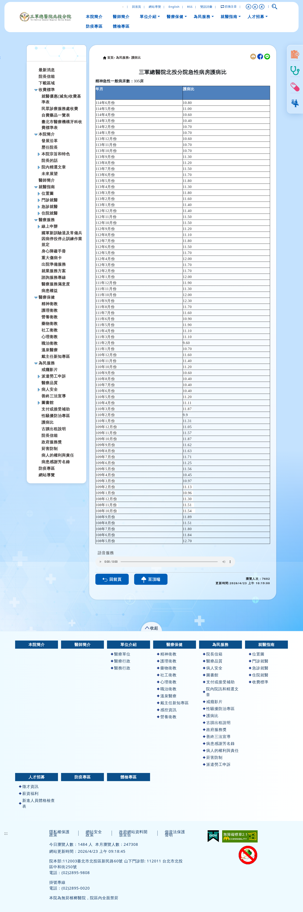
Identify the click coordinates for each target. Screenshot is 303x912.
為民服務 (47, 363)
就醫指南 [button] (229, 16)
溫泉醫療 (49, 349)
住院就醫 (49, 213)
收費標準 (47, 89)
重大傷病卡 (51, 257)
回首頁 (136, 7)
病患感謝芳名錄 (55, 461)
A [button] (255, 7)
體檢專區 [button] (121, 26)
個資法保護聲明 (175, 833)
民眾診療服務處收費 (59, 108)
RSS (190, 7)
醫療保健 (47, 297)
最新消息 (47, 69)
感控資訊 (167, 709)
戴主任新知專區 (55, 356)
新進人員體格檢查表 (37, 803)
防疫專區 (47, 468)
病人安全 (49, 389)
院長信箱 (47, 76)
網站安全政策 (94, 833)
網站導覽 (155, 7)
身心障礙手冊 (53, 251)
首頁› (111, 57)
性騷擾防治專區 (55, 415)
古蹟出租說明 (53, 428)
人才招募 (36, 777)
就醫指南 (47, 186)
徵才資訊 (29, 786)
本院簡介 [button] (94, 16)
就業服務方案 (53, 270)
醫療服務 (47, 219)
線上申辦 (49, 226)
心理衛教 (49, 336)
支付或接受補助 (55, 409)
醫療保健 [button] (175, 16)
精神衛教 (49, 303)
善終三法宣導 (53, 395)
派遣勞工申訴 (53, 376)
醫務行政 (120, 668)
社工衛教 (49, 330)
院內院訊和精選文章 (221, 691)
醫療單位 (120, 654)
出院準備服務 (53, 264)
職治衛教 (49, 343)
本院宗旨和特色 (55, 153)
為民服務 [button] (202, 16)
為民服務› (123, 57)
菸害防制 (49, 448)
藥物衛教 (49, 323)
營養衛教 (49, 316)
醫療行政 (120, 661)
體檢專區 (128, 777)
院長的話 (49, 160)
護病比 (47, 422)
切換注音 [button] (229, 6)
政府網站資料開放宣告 (133, 833)
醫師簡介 (47, 180)
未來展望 (49, 173)
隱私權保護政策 (59, 833)
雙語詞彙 (206, 7)
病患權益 (49, 290)
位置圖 (47, 193)
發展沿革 (49, 140)
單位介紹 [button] (148, 16)
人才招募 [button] (256, 16)
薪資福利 (29, 793)
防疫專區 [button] (94, 26)
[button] (248, 6)
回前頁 (112, 579)
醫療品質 (49, 382)
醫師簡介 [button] (121, 16)
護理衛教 (49, 310)
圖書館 (47, 402)
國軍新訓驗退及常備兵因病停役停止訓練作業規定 (61, 238)
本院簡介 (47, 134)
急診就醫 (49, 206)
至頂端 (150, 580)
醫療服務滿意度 (55, 284)
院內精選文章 (53, 167)
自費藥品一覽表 (55, 115)
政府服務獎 (51, 442)
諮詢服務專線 (53, 277)
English (174, 7)
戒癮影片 (49, 369)
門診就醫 (49, 200)
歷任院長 (49, 147)
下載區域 (47, 83)
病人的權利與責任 (57, 455)
